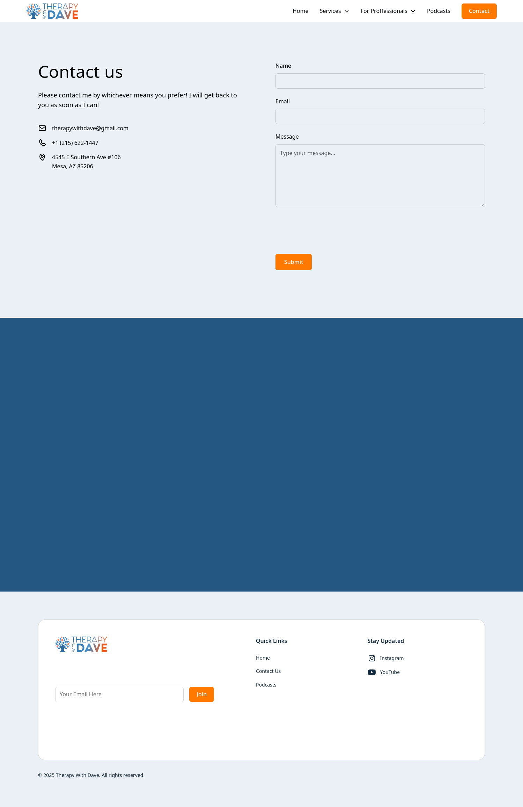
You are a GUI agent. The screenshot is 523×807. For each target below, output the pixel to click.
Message (287, 136)
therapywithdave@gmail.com (90, 128)
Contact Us (268, 671)
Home (301, 11)
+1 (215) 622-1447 (75, 143)
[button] (334, 11)
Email (282, 101)
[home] (52, 11)
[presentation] (328, 229)
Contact (479, 11)
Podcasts (438, 11)
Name (283, 65)
